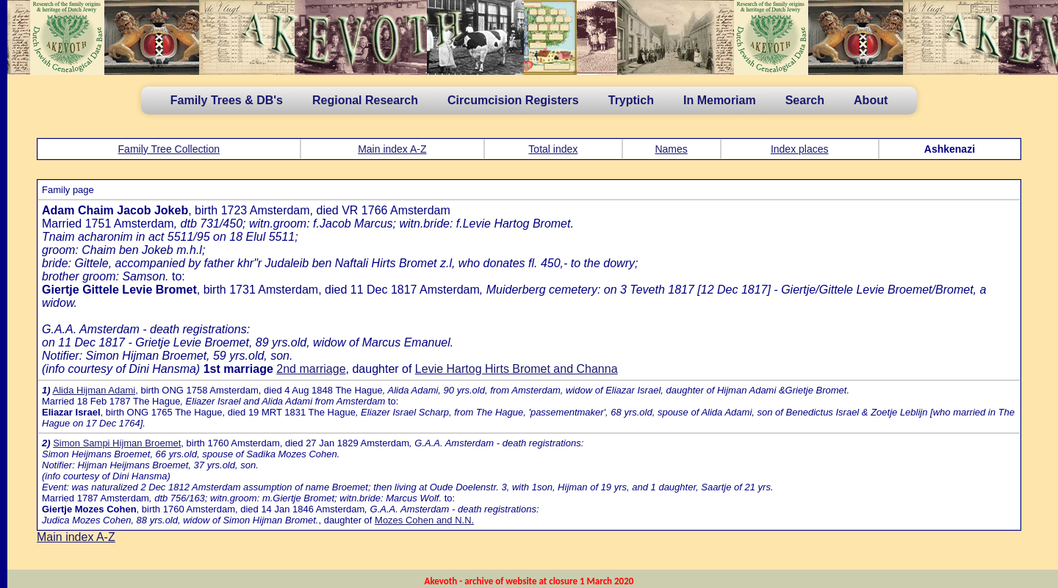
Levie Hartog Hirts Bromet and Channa (516, 369)
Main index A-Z (392, 149)
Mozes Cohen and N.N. (424, 520)
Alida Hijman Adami (93, 390)
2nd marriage (310, 369)
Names (671, 149)
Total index (552, 149)
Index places (800, 149)
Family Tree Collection (169, 149)
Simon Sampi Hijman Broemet (117, 443)
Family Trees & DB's (226, 100)
